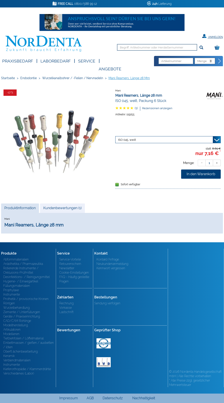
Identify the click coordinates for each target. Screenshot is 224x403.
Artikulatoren (12, 329)
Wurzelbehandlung (16, 307)
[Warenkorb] (218, 48)
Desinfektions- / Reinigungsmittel (26, 277)
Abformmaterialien (16, 259)
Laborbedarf (55, 61)
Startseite (8, 78)
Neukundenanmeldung (112, 264)
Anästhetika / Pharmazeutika (23, 264)
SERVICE (86, 61)
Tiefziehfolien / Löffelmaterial (23, 338)
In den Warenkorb (201, 174)
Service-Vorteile (70, 259)
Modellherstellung (15, 325)
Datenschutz (113, 398)
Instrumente (11, 294)
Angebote (110, 68)
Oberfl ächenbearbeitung (20, 351)
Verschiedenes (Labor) (18, 373)
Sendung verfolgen (107, 303)
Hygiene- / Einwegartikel (20, 281)
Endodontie (28, 78)
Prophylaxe (11, 290)
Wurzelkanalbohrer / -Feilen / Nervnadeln (72, 78)
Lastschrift (66, 312)
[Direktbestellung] (219, 61)
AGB (90, 398)
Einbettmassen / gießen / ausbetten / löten (28, 345)
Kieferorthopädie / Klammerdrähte (27, 369)
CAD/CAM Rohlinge (17, 321)
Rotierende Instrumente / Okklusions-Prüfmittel (20, 270)
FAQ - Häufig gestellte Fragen (74, 279)
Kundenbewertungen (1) (62, 208)
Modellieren (11, 334)
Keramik (9, 356)
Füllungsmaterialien (16, 285)
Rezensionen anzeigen (157, 108)
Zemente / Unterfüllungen (21, 312)
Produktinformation (20, 209)
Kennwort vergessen (110, 268)
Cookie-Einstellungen (74, 272)
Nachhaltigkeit (143, 398)
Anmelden (212, 36)
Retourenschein (70, 264)
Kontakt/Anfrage (107, 259)
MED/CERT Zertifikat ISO (103, 343)
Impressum (68, 398)
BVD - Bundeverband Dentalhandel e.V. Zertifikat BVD (103, 362)
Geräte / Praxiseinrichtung (21, 316)
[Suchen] (201, 48)
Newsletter (66, 268)
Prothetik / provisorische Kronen (26, 299)
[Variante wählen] (168, 139)
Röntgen (9, 303)
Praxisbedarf (17, 61)
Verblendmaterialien (17, 360)
